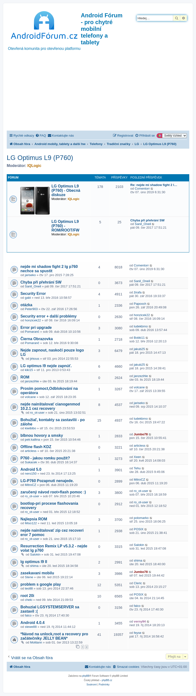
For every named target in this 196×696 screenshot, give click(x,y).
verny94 (140, 621)
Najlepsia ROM (33, 519)
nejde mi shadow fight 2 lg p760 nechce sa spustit (49, 269)
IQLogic (34, 166)
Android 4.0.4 (32, 623)
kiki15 (29, 370)
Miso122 (31, 523)
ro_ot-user (37, 412)
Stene (29, 577)
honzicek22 (33, 320)
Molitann (36, 642)
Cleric (138, 583)
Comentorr (142, 188)
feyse (137, 633)
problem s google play (40, 584)
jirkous (34, 358)
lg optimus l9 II (33, 562)
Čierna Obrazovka (36, 339)
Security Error (33, 294)
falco (28, 615)
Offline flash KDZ (35, 447)
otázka (26, 305)
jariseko (30, 275)
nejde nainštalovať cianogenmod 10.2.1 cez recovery (50, 406)
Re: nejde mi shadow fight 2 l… (153, 185)
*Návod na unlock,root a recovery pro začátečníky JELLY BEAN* (54, 636)
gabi (28, 297)
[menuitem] (40, 135)
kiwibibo (30, 428)
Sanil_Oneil (143, 224)
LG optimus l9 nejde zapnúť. (46, 366)
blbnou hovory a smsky (41, 435)
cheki (28, 600)
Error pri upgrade (36, 327)
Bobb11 (139, 337)
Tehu (137, 468)
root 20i (27, 596)
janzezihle (32, 381)
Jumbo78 (141, 434)
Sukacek (31, 462)
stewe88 (31, 627)
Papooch (140, 303)
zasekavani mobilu (37, 573)
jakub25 (139, 349)
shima (34, 566)
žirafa (137, 292)
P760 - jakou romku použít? (45, 458)
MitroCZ (30, 485)
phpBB (85, 676)
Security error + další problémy (48, 316)
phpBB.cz (107, 680)
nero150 (30, 473)
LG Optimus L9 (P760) (40, 157)
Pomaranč (32, 331)
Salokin (35, 554)
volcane (30, 397)
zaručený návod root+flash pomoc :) (53, 492)
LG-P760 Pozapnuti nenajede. (47, 481)
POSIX (138, 529)
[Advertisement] (98, 94)
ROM (24, 377)
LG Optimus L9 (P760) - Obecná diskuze (65, 190)
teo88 (29, 588)
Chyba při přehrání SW (147, 220)
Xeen (137, 457)
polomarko (141, 518)
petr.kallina (32, 439)
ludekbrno (141, 326)
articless (30, 451)
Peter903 (31, 309)
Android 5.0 (30, 469)
